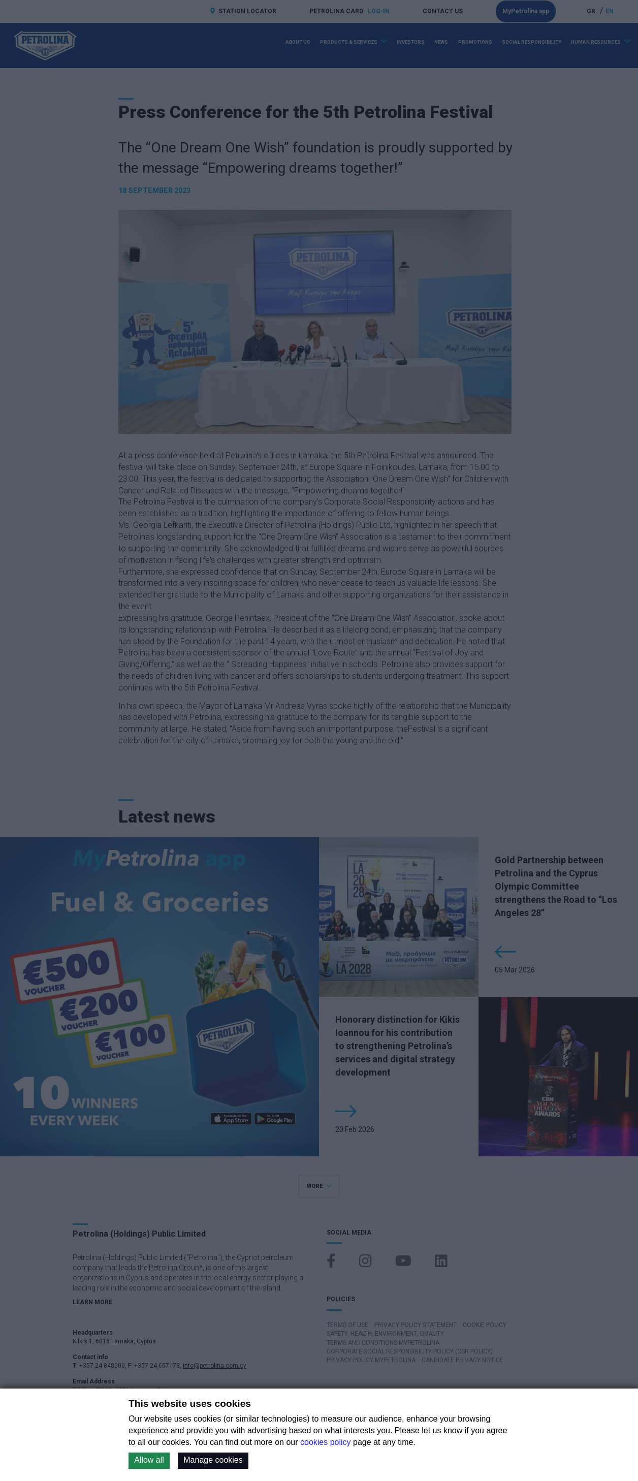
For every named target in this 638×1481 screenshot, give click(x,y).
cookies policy (325, 1442)
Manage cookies (213, 1460)
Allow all (149, 1460)
